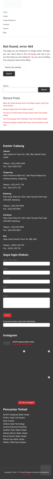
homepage (31, 54)
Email (5, 269)
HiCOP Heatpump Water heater (16, 415)
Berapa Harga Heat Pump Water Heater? (18, 109)
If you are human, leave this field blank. (19, 321)
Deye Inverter (8, 421)
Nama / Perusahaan (10, 260)
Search (5, 86)
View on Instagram (26, 403)
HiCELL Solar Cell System (14, 418)
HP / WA (6, 278)
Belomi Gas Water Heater (13, 439)
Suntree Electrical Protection (15, 427)
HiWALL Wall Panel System (14, 442)
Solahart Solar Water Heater (15, 430)
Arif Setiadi (26, 474)
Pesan (6, 296)
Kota (5, 287)
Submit (7, 315)
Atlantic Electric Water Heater (15, 433)
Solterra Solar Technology (14, 424)
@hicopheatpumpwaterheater (22, 344)
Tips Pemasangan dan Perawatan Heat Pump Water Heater (25, 119)
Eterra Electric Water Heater (14, 436)
